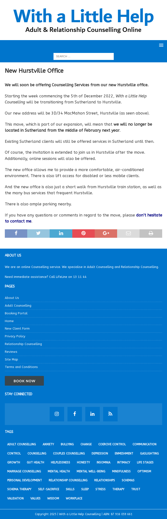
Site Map (11, 359)
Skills (70, 489)
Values (35, 498)
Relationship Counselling (23, 344)
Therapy (118, 489)
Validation (15, 498)
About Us (12, 298)
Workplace (74, 498)
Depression (100, 453)
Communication (144, 444)
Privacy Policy (15, 336)
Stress (100, 489)
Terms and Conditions (21, 367)
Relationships (104, 480)
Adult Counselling (18, 305)
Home (9, 321)
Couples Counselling (69, 453)
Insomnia (103, 462)
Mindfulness (121, 471)
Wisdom (53, 498)
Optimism (144, 471)
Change (86, 444)
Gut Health (35, 462)
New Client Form (17, 328)
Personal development (24, 480)
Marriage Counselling (24, 471)
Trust (135, 489)
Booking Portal (16, 313)
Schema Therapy (19, 489)
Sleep (85, 489)
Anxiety (48, 444)
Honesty (83, 462)
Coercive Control (112, 444)
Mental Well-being (91, 471)
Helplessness (60, 462)
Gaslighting (149, 453)
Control (14, 453)
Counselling (36, 453)
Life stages (145, 462)
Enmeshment (124, 453)
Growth (13, 462)
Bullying (67, 444)
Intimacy (123, 462)
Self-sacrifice (48, 489)
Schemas (128, 480)
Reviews (11, 351)
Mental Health (59, 471)
